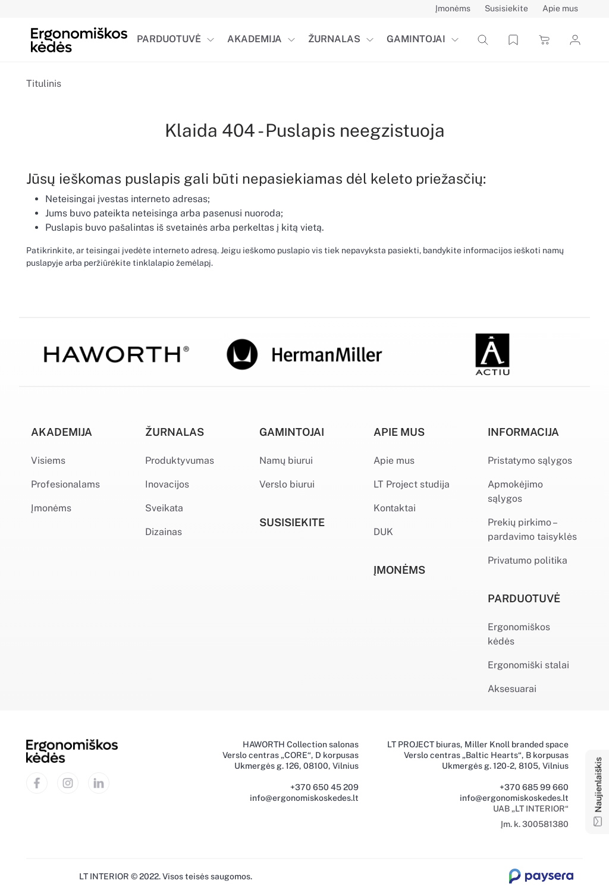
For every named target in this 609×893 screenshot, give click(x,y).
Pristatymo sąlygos (530, 460)
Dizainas (163, 531)
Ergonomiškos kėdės (519, 634)
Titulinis (43, 83)
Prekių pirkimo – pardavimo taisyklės (532, 529)
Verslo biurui (287, 484)
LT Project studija (411, 484)
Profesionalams (65, 484)
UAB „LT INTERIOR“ (531, 808)
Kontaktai (394, 508)
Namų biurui (286, 460)
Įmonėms (51, 508)
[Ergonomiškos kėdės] (79, 39)
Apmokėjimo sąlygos (515, 491)
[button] (212, 40)
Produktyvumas (179, 460)
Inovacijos (167, 484)
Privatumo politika (527, 560)
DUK (383, 531)
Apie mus (394, 460)
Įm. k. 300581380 (535, 824)
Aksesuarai (512, 688)
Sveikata (164, 508)
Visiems (48, 460)
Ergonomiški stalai (528, 665)
